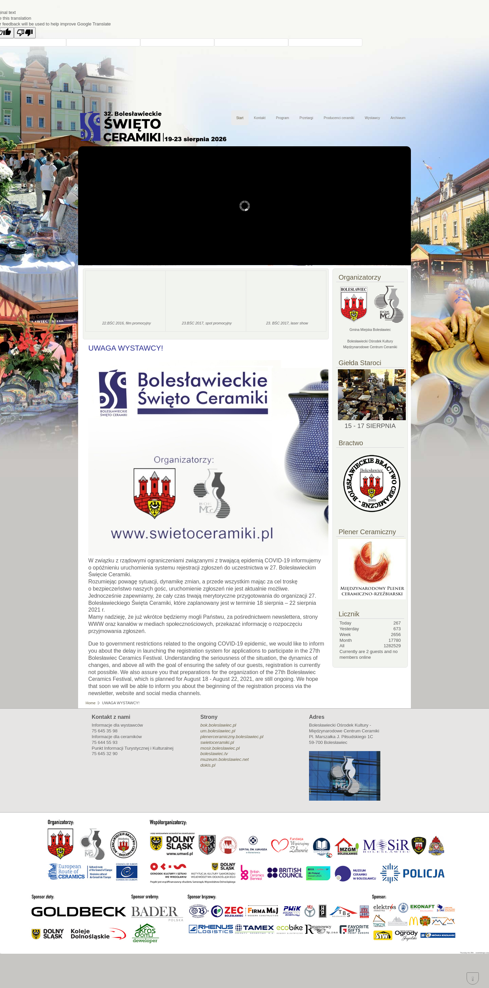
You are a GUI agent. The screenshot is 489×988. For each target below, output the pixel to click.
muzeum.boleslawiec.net (224, 759)
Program (282, 118)
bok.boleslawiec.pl (218, 725)
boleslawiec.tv (214, 753)
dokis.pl (207, 765)
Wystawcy (372, 118)
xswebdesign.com (482, 953)
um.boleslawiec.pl (217, 730)
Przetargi (306, 118)
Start (239, 118)
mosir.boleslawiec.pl (220, 748)
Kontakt (260, 118)
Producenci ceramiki (339, 118)
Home (90, 703)
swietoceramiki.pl (217, 742)
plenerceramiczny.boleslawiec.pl (231, 736)
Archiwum (398, 118)
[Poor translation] (25, 32)
